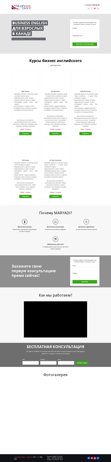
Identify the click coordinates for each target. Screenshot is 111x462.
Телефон (75, 28)
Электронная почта (77, 35)
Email (59, 359)
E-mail (74, 265)
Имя (24, 359)
